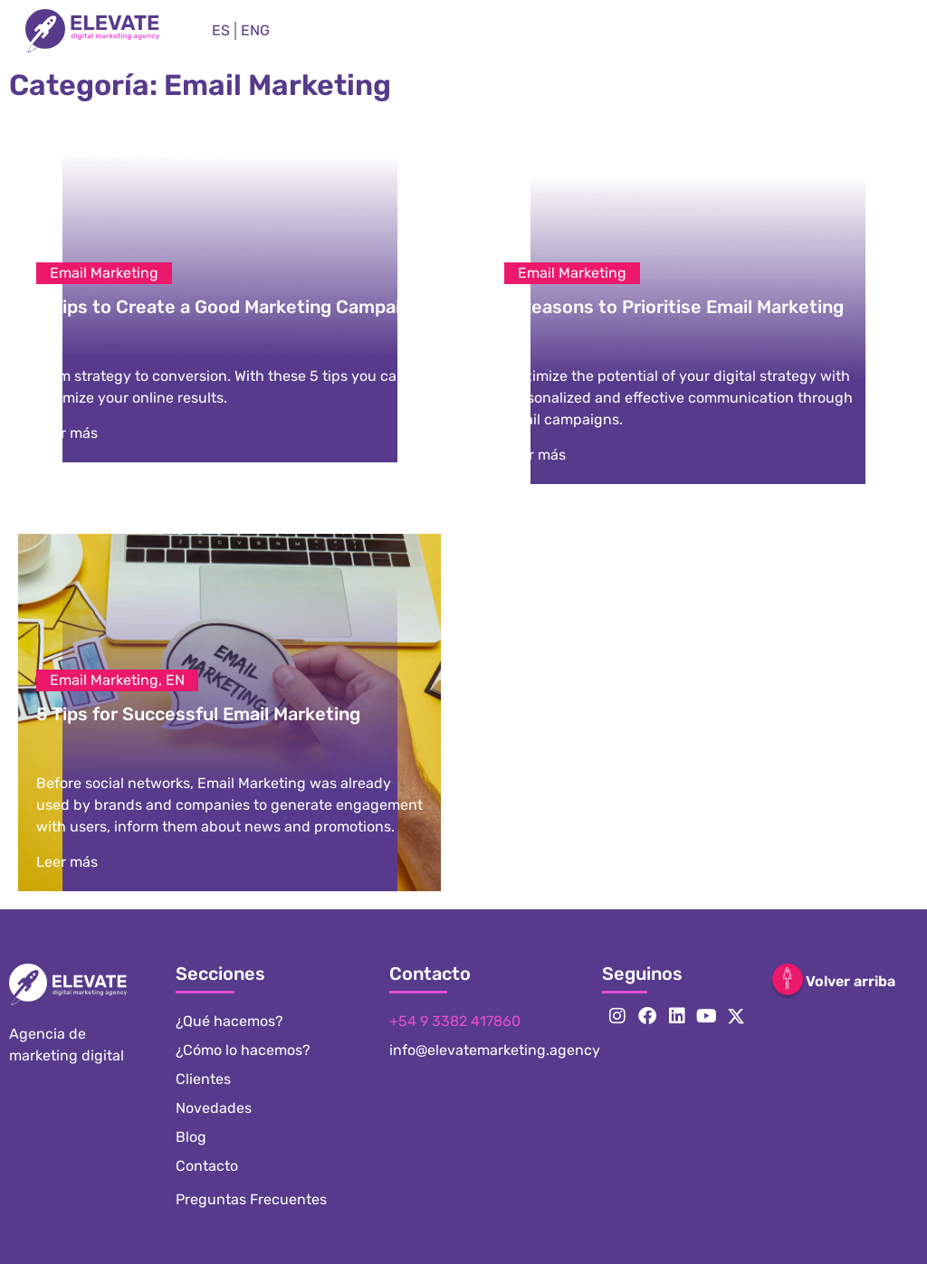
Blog (191, 1136)
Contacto (207, 1165)
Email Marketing (104, 272)
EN (175, 680)
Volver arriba (850, 981)
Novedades (214, 1108)
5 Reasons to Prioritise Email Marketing (674, 307)
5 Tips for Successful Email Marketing (198, 714)
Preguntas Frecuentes (251, 1199)
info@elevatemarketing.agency (494, 1050)
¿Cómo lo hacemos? (243, 1050)
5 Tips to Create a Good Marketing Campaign (229, 307)
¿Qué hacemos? (229, 1021)
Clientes (203, 1079)
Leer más (67, 433)
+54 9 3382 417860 (455, 1021)
